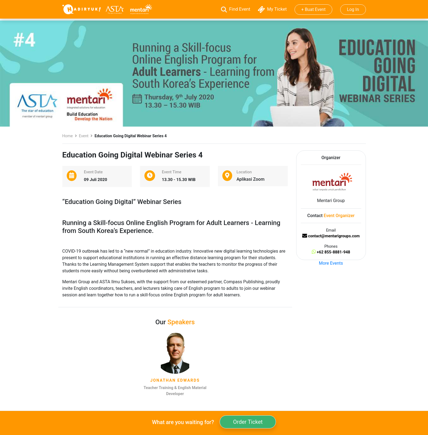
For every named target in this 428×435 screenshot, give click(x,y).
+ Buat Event (313, 9)
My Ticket (273, 9)
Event (83, 136)
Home (67, 136)
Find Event (236, 9)
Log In (353, 9)
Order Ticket (248, 422)
